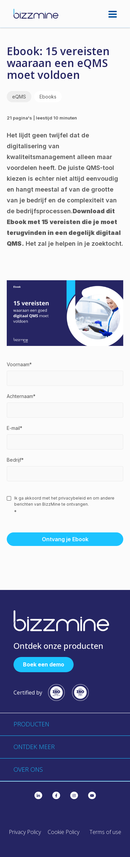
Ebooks (48, 97)
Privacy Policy (25, 832)
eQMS (19, 97)
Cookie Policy (63, 832)
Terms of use (105, 832)
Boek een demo (43, 664)
